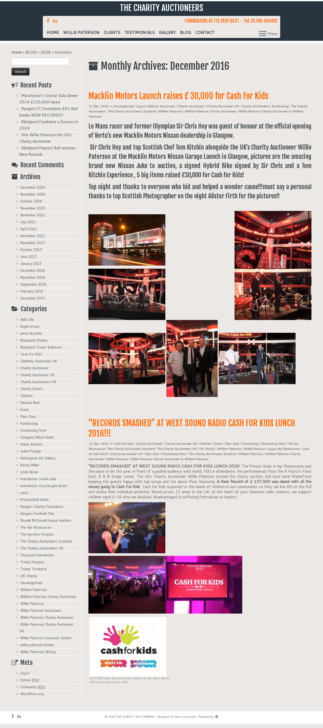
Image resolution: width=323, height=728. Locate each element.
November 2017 (32, 247)
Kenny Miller (29, 469)
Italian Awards (31, 448)
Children (26, 399)
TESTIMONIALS (139, 36)
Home (17, 56)
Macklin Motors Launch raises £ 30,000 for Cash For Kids (178, 100)
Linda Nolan (29, 476)
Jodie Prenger (30, 455)
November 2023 (32, 212)
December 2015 (32, 302)
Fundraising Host (33, 434)
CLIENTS (112, 36)
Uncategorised (31, 587)
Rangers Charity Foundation (41, 510)
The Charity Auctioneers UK (41, 552)
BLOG (185, 36)
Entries (29, 684)
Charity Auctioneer (34, 372)
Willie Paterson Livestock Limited (45, 642)
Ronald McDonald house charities (45, 524)
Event (24, 413)
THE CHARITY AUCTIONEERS (162, 10)
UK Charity (28, 580)
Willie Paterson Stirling (38, 656)
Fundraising (29, 427)
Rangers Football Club (37, 517)
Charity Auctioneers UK (38, 386)
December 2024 (32, 191)
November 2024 (32, 198)
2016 (46, 56)
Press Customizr (185, 721)
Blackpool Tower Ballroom (41, 351)
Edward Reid (29, 406)
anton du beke (31, 337)
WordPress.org (32, 698)
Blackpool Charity (33, 344)
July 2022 (27, 226)
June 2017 (28, 260)
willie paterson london (37, 649)
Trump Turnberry (33, 573)
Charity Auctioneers (255, 110)
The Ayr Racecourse (35, 531)
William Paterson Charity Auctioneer (48, 600)
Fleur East (28, 420)
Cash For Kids (31, 358)
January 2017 (30, 267)
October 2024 (31, 205)
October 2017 (31, 253)
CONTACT (204, 36)
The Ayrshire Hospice (37, 538)
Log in (24, 677)
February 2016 (31, 295)
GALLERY (167, 36)
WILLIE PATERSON (81, 36)
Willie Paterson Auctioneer (40, 614)
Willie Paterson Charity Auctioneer (46, 621)
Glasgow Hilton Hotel (37, 441)
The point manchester (37, 559)
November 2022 (32, 219)
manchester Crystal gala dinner (43, 490)
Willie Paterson (32, 607)
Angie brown (29, 330)
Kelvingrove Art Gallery (37, 462)
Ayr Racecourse (288, 453)
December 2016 (32, 274)
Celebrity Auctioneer (161, 110)
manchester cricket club (38, 483)
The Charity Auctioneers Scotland (46, 545)
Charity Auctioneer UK (37, 379)
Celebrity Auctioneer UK (38, 365)
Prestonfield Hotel (34, 503)
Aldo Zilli (27, 323)
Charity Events (31, 393)
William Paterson (33, 593)
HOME (53, 36)
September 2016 (33, 288)
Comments (32, 691)
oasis (24, 496)
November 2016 (32, 281)
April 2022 (28, 233)
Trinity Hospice (32, 566)
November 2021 (32, 240)
